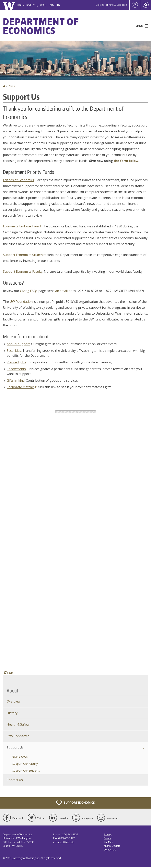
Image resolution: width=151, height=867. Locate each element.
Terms (107, 838)
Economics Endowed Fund (22, 226)
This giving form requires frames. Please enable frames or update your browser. (75, 532)
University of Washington (25, 858)
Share (9, 672)
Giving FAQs (29, 291)
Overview (13, 701)
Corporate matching (22, 387)
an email (61, 291)
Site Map (108, 842)
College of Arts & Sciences (111, 4)
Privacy (107, 834)
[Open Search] (145, 5)
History (12, 713)
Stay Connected (18, 736)
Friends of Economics (18, 180)
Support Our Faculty (25, 763)
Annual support (18, 344)
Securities (14, 350)
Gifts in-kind (16, 380)
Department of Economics (41, 26)
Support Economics (75, 803)
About (12, 86)
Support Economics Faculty (22, 271)
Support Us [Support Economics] (15, 747)
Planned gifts (16, 362)
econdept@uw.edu (63, 842)
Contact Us (15, 780)
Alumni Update (112, 846)
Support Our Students (26, 770)
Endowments (16, 369)
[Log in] (135, 5)
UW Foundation (21, 301)
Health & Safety (18, 724)
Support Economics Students (24, 255)
